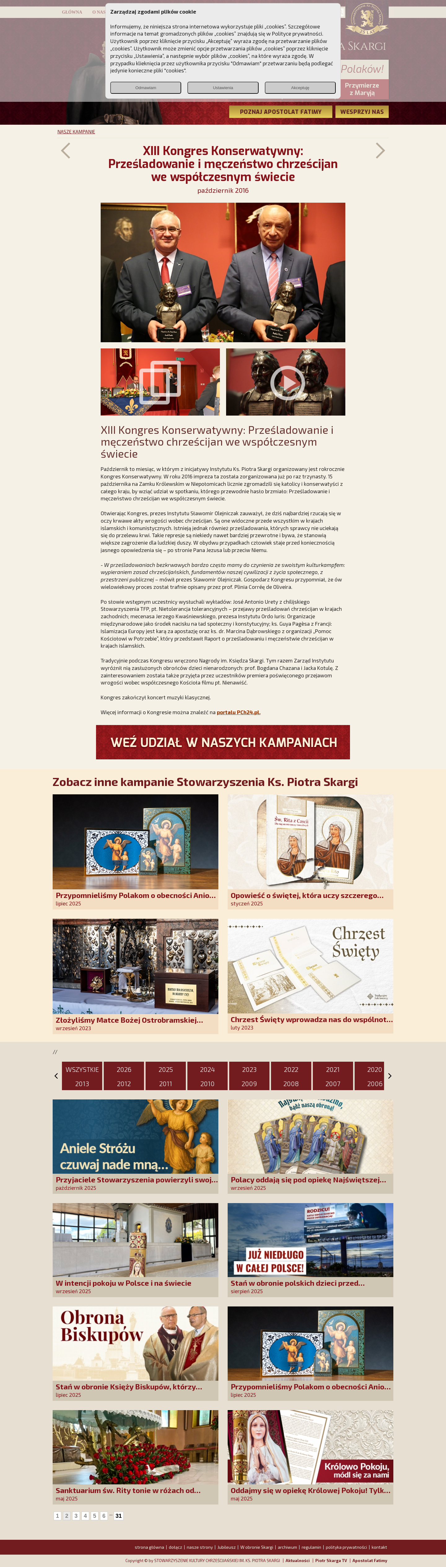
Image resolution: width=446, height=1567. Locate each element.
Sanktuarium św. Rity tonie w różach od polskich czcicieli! (125, 1494)
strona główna (149, 1547)
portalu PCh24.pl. (238, 712)
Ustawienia (223, 87)
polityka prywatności (346, 1547)
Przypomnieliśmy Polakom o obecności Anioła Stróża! (136, 899)
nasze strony (200, 1547)
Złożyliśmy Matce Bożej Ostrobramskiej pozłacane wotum (126, 1024)
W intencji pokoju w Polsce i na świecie (123, 1282)
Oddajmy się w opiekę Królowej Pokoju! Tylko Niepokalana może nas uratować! (309, 1494)
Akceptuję (300, 87)
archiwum (287, 1547)
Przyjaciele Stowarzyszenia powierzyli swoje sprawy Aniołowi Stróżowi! (136, 1184)
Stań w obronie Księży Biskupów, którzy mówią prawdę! (126, 1391)
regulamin (311, 1547)
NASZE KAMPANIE (76, 131)
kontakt (379, 1547)
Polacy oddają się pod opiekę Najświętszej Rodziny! (305, 1184)
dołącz (175, 1547)
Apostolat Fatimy (369, 1560)
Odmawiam (145, 87)
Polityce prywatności (297, 33)
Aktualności (298, 1560)
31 (119, 1516)
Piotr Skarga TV (331, 1560)
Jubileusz (226, 1547)
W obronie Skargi (256, 1547)
